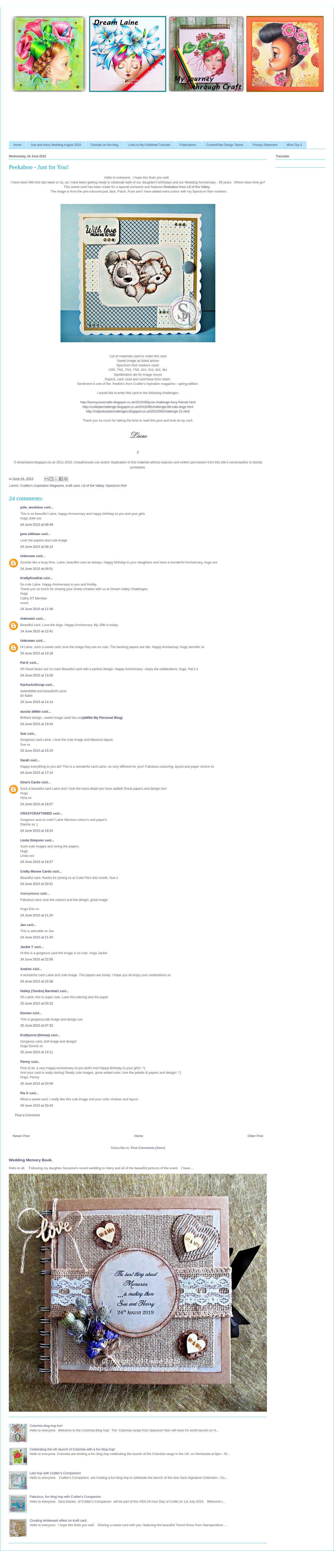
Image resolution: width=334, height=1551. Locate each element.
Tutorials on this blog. (104, 145)
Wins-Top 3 (294, 145)
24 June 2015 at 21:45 (36, 937)
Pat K (24, 663)
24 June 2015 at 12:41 (36, 631)
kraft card (72, 485)
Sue (23, 733)
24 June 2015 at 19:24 (36, 831)
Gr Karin (26, 695)
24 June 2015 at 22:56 (36, 959)
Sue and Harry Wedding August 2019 (56, 145)
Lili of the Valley (92, 485)
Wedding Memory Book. (31, 1160)
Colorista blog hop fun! (46, 1426)
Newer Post (21, 1136)
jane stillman (30, 534)
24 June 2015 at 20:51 (36, 884)
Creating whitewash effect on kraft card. (58, 1520)
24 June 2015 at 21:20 (36, 915)
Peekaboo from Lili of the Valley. (187, 187)
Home (17, 145)
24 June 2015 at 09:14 (36, 546)
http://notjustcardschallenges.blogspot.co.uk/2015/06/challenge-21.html (138, 411)
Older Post (255, 1136)
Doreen (26, 1013)
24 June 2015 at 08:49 (36, 524)
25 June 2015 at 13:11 (36, 1052)
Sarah (24, 760)
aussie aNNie (30, 711)
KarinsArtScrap (32, 685)
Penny (25, 1062)
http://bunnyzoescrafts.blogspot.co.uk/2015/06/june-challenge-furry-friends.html (137, 402)
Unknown (27, 556)
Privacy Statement (265, 145)
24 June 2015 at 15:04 (36, 724)
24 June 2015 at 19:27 (36, 862)
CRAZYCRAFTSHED (36, 813)
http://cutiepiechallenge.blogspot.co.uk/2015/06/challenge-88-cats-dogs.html (137, 407)
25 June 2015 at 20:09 (36, 1083)
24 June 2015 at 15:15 (36, 750)
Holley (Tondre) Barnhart (39, 991)
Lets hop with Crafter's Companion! (55, 1473)
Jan (23, 925)
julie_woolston (31, 507)
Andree (26, 969)
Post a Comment (27, 1115)
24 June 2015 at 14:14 (36, 702)
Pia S (24, 1093)
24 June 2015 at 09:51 (36, 569)
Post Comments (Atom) (148, 1148)
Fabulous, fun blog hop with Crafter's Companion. (66, 1497)
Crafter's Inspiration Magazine (42, 485)
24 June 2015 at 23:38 (36, 981)
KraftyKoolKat (31, 578)
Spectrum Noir (116, 485)
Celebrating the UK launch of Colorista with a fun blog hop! (72, 1449)
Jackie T (26, 947)
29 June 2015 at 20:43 (36, 1105)
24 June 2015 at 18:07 (36, 804)
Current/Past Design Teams (224, 145)
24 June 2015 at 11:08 (36, 609)
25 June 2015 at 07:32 (36, 1025)
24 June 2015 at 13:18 (36, 653)
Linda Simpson (32, 840)
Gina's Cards (30, 782)
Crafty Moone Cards (36, 871)
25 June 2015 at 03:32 (36, 1003)
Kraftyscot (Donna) (35, 1035)
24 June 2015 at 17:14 (36, 772)
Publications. (188, 145)
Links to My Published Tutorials (149, 145)
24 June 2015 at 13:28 (36, 675)
